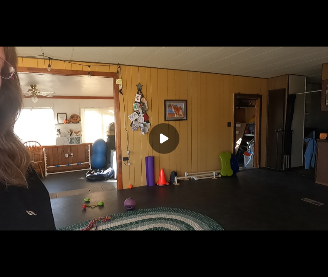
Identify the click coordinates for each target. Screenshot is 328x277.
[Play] (164, 138)
